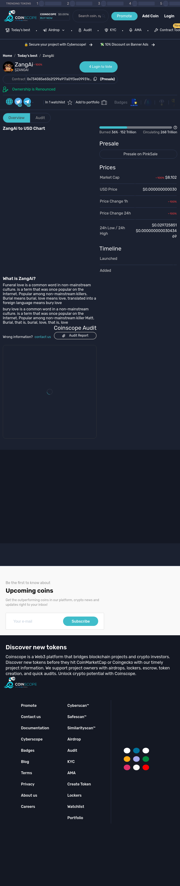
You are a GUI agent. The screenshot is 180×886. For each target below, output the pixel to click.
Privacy (27, 784)
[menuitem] (18, 30)
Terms (26, 773)
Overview (16, 118)
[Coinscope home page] (20, 16)
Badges (121, 102)
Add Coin (150, 16)
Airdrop (74, 739)
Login (169, 16)
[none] (54, 30)
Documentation (35, 728)
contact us (43, 337)
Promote (124, 16)
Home (7, 56)
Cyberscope (32, 739)
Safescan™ (76, 717)
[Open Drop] (138, 130)
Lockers (74, 795)
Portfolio (75, 818)
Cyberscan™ (78, 705)
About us (29, 795)
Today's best (27, 56)
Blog (25, 761)
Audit (40, 118)
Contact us (31, 717)
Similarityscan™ (81, 728)
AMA (71, 773)
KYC (71, 761)
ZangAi (48, 56)
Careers (28, 806)
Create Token (79, 784)
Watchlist (75, 806)
